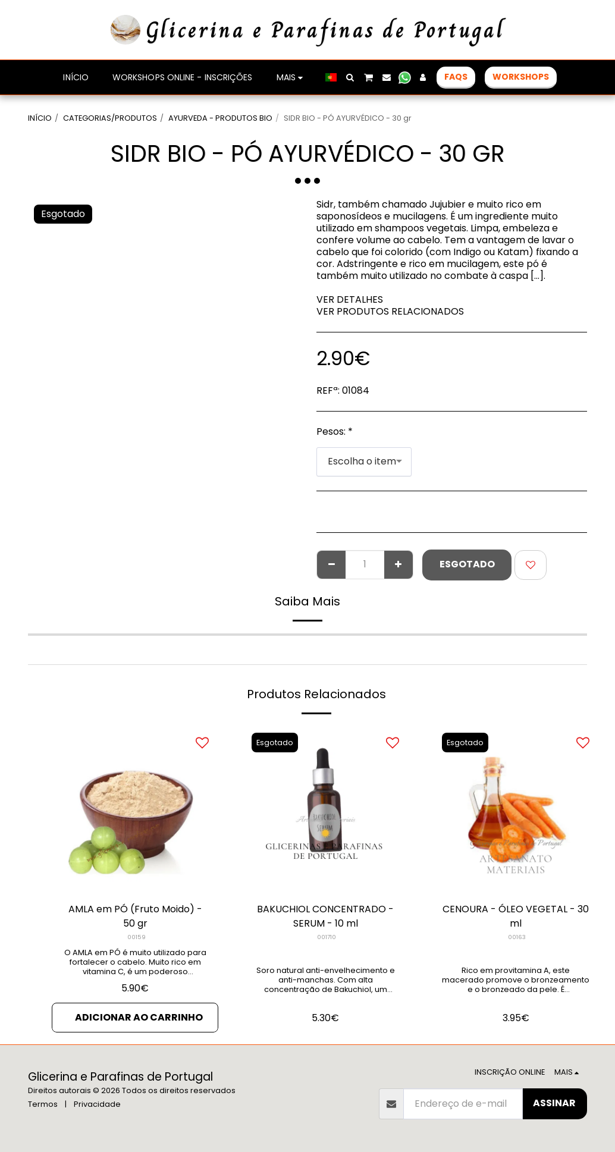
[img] (515, 809)
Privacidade (97, 1104)
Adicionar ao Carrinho (139, 1017)
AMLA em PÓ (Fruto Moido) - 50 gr (135, 916)
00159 (136, 937)
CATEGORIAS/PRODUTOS (110, 118)
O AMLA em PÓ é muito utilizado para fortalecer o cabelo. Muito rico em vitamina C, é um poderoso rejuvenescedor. (135, 966)
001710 (326, 937)
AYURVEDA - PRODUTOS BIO (220, 118)
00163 (517, 937)
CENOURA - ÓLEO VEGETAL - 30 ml (516, 916)
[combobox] (364, 461)
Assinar (554, 1103)
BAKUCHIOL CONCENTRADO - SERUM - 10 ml (325, 916)
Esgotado (467, 564)
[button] (350, 77)
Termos (43, 1104)
